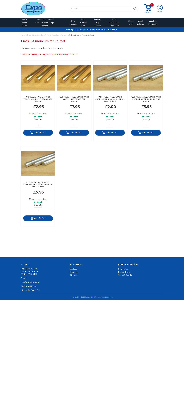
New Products (72, 23)
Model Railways (140, 23)
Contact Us (123, 270)
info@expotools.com (30, 284)
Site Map (74, 277)
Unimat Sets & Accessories (59, 36)
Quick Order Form (24, 23)
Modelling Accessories (152, 23)
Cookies (73, 270)
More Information (38, 115)
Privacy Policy (124, 273)
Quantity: (38, 121)
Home (23, 36)
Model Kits (130, 23)
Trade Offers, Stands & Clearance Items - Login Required (44, 23)
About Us (74, 273)
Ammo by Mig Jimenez (97, 23)
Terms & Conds (125, 277)
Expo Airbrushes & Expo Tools (114, 23)
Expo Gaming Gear (83, 23)
